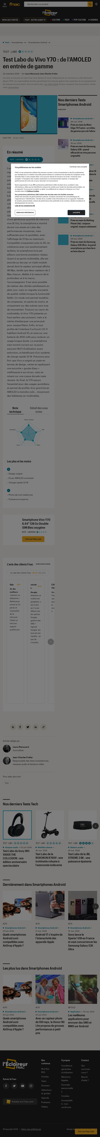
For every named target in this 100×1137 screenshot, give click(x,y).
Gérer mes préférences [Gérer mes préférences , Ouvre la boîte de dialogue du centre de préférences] (25, 212)
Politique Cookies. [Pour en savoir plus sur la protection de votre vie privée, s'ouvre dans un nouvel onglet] (32, 191)
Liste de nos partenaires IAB (25, 206)
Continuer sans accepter (78, 167)
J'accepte (76, 212)
